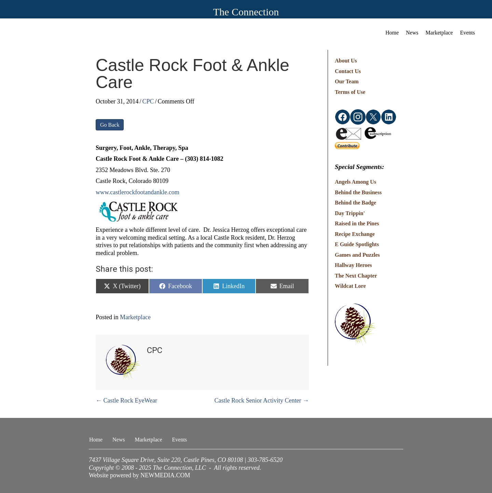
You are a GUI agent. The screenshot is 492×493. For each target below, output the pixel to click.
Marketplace (135, 317)
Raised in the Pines (357, 223)
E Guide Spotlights (357, 244)
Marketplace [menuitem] (439, 33)
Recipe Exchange (355, 234)
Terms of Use (350, 92)
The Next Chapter (356, 276)
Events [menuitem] (467, 33)
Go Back (109, 125)
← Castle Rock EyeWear (126, 400)
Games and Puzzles (357, 255)
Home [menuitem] (392, 33)
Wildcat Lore (350, 286)
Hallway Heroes (353, 265)
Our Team (347, 81)
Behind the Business (358, 192)
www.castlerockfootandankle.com (137, 192)
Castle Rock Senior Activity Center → (262, 400)
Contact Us (348, 71)
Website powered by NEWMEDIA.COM (139, 475)
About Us (346, 61)
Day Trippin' (350, 213)
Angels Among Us (355, 182)
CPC (148, 101)
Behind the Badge (355, 203)
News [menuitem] (412, 33)
